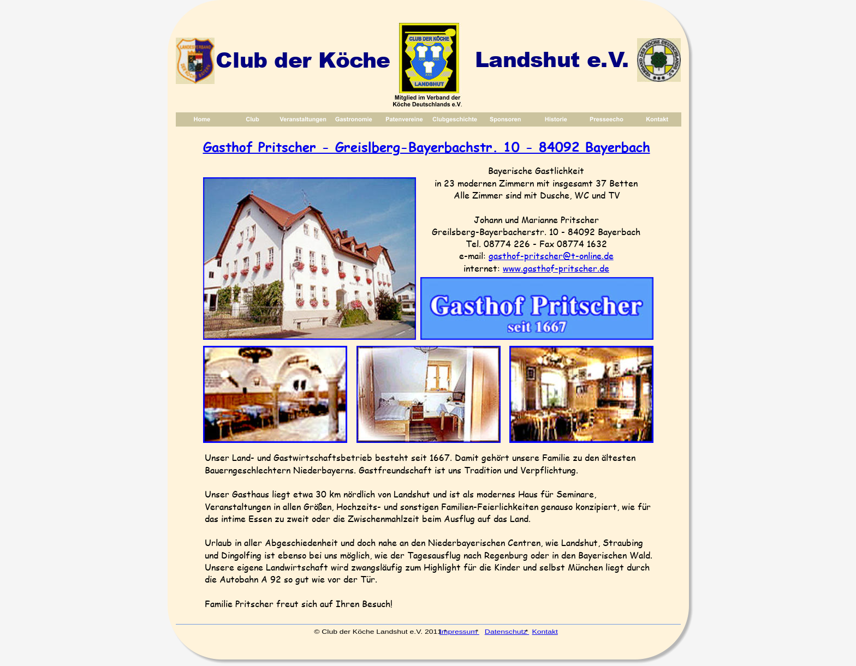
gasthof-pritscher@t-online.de (551, 255)
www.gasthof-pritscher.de (556, 268)
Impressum (459, 631)
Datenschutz (506, 631)
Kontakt (545, 631)
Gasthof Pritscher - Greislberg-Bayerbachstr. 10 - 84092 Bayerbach (426, 146)
